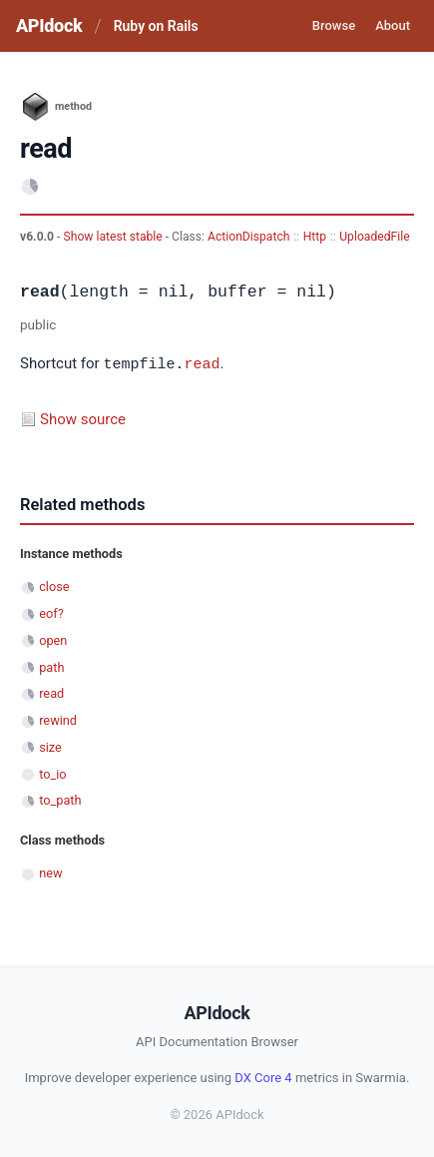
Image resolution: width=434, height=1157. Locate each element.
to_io (52, 773)
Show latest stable (114, 237)
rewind (58, 719)
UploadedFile (374, 237)
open (53, 639)
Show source (83, 418)
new (50, 872)
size (50, 746)
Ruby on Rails (156, 26)
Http (314, 237)
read (201, 363)
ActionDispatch (248, 237)
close (54, 585)
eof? (51, 612)
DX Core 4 (262, 1076)
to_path (60, 799)
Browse (333, 25)
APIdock (49, 25)
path (51, 666)
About (392, 25)
